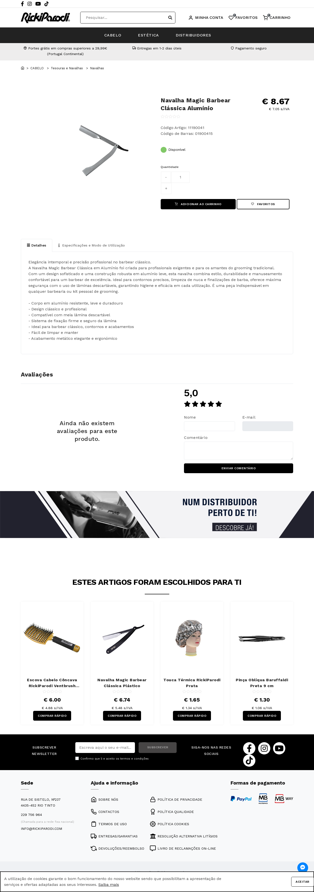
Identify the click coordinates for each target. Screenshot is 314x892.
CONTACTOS (105, 812)
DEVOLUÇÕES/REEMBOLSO (117, 849)
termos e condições (134, 759)
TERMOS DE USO (109, 824)
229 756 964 (31, 815)
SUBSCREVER (157, 748)
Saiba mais (108, 884)
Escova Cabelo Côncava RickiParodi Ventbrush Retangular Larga (52, 683)
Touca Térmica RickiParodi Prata (192, 683)
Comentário (196, 437)
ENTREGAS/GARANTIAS (114, 836)
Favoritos (263, 204)
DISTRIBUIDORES (194, 35)
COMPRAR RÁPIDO (52, 716)
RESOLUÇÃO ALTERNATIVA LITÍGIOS (184, 836)
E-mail (249, 417)
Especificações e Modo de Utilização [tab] (91, 245)
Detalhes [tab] (36, 245)
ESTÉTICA (148, 35)
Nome (190, 417)
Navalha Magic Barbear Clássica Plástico (122, 683)
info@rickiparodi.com (41, 829)
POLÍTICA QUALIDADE (172, 812)
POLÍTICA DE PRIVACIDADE (176, 800)
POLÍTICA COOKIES (169, 824)
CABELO (112, 35)
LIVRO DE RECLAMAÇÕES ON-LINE (183, 849)
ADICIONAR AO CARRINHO (198, 204)
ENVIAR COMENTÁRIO (239, 468)
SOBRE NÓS (104, 800)
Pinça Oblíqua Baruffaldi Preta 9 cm (262, 683)
